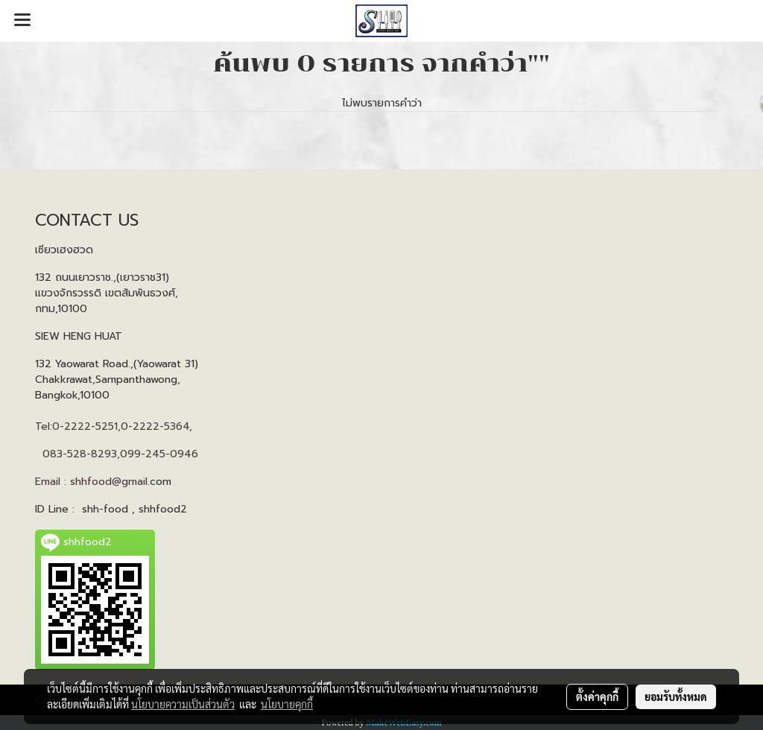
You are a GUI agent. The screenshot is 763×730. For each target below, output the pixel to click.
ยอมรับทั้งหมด (676, 696)
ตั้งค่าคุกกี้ (597, 696)
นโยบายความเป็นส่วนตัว (183, 704)
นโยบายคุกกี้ (287, 704)
